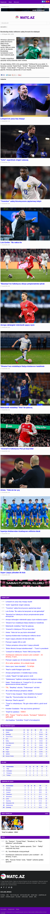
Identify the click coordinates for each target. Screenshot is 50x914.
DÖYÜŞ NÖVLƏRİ (25, 895)
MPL (7, 895)
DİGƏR (31, 896)
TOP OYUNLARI (14, 895)
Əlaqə (10, 2)
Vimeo (9, 887)
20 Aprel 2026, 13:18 (6, 533)
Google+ (47, 1)
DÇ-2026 (18, 896)
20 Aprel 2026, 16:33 (6, 244)
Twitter (43, 1)
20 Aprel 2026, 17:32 (6, 162)
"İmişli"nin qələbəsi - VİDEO (10, 832)
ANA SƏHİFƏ (3, 27)
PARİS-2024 (34, 895)
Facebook (45, 1)
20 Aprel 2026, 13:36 (6, 492)
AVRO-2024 (25, 896)
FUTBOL (2, 895)
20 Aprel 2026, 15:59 (6, 286)
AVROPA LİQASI (10, 896)
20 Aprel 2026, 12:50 (6, 574)
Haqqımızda (3, 2)
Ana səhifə (3, 909)
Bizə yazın (16, 2)
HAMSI (46, 813)
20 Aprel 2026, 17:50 (6, 121)
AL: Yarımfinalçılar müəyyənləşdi (17, 851)
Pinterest (49, 1)
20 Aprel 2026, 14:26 (6, 409)
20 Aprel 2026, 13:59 (6, 451)
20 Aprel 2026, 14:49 (6, 368)
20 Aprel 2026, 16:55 (6, 203)
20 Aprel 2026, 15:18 (6, 327)
